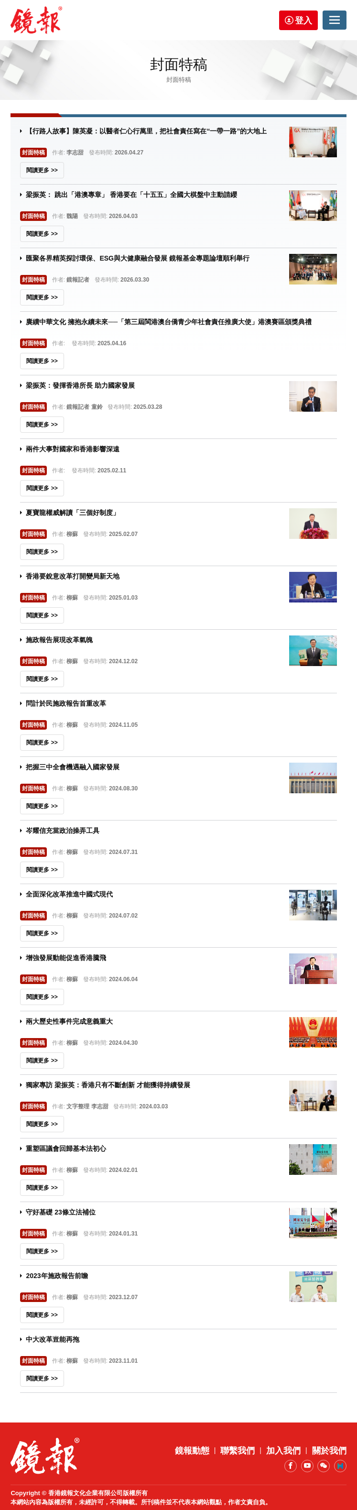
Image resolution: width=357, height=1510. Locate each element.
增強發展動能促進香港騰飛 (66, 958)
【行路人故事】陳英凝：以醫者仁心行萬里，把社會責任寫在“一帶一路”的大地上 (146, 131)
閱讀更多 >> (41, 170)
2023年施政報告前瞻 (56, 1276)
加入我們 (283, 1450)
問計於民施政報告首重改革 (66, 703)
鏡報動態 (192, 1450)
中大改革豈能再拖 (52, 1339)
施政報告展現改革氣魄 (59, 640)
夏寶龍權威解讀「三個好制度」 (72, 512)
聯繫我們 (237, 1450)
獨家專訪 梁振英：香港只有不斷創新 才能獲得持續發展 (108, 1085)
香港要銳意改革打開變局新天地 (72, 576)
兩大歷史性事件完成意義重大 (69, 1021)
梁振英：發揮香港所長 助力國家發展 (80, 385)
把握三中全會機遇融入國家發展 (72, 767)
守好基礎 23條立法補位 (60, 1212)
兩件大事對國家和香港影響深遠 (72, 449)
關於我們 (329, 1450)
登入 (303, 20)
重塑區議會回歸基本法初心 (66, 1148)
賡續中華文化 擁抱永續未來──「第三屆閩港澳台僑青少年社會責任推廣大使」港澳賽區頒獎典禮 (169, 322)
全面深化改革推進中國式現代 (69, 894)
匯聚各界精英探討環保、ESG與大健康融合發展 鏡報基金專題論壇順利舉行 (137, 258)
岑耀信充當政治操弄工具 (62, 830)
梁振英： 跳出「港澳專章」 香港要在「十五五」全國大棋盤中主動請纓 (131, 194)
